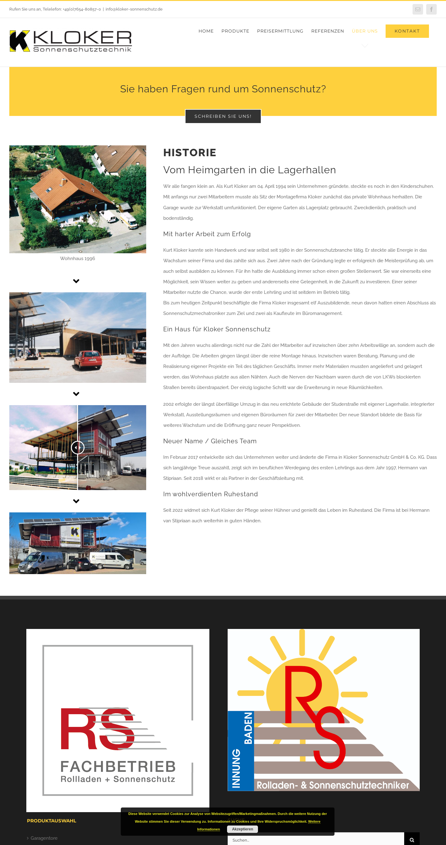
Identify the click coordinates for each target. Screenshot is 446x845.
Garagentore (44, 838)
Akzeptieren (242, 829)
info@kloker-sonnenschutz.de (134, 9)
